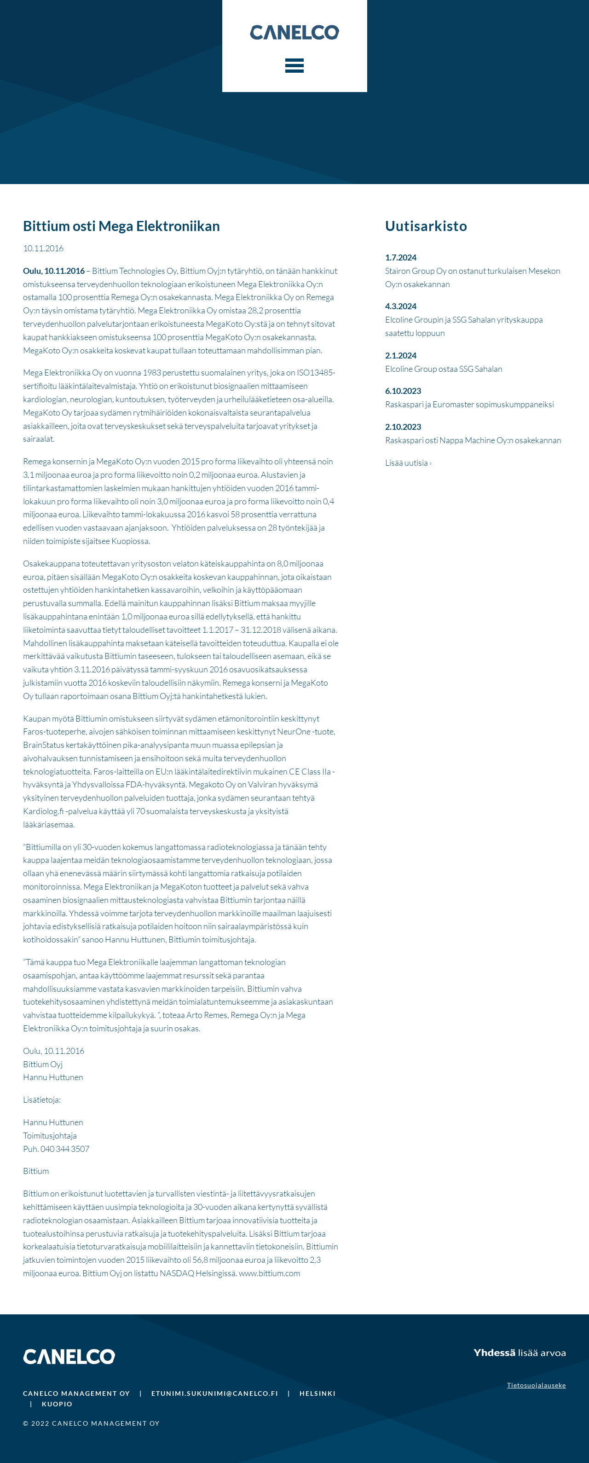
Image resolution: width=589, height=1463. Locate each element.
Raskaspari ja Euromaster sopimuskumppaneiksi (469, 404)
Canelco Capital (294, 32)
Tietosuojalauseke (536, 1385)
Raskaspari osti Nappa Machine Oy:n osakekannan (473, 440)
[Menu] (294, 65)
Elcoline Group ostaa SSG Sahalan (443, 369)
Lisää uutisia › (408, 462)
